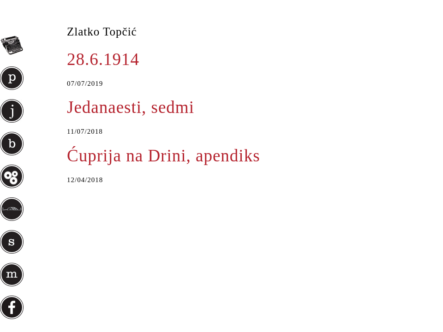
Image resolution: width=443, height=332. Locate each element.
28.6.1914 (103, 59)
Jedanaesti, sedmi (130, 107)
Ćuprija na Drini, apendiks (163, 155)
